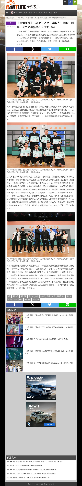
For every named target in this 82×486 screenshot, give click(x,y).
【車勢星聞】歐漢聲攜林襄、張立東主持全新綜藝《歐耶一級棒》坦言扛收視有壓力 (35, 462)
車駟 (50, 14)
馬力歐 (53, 278)
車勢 (9, 296)
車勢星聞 (23, 296)
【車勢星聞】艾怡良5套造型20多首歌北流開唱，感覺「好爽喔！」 (47, 339)
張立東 (38, 180)
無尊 (36, 296)
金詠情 (21, 44)
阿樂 (20, 299)
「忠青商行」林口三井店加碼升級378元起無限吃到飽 (24, 466)
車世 (45, 14)
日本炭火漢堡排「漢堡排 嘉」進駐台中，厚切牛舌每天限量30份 (28, 478)
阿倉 (15, 299)
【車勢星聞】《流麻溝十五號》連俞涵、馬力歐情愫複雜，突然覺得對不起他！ (49, 328)
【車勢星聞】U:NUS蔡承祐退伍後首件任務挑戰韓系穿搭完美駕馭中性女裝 (31, 470)
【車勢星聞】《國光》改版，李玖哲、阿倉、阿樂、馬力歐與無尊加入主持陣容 (41, 18)
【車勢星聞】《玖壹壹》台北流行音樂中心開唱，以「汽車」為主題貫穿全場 (49, 352)
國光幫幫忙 (60, 296)
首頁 (7, 18)
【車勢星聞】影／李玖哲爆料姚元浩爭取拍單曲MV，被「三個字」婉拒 (49, 363)
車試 (20, 14)
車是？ (56, 14)
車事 (25, 14)
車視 (35, 14)
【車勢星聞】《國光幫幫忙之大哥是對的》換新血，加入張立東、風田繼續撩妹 (49, 316)
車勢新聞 (27, 299)
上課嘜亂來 (36, 299)
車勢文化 (15, 296)
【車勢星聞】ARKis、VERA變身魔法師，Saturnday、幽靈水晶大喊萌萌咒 (31, 474)
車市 (30, 14)
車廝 (7, 14)
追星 (53, 296)
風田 (48, 296)
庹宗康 (18, 180)
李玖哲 (36, 266)
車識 (40, 14)
